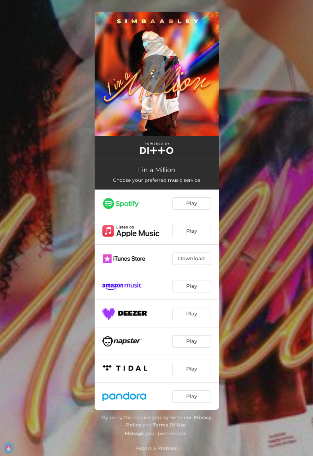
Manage (134, 433)
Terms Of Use (169, 425)
